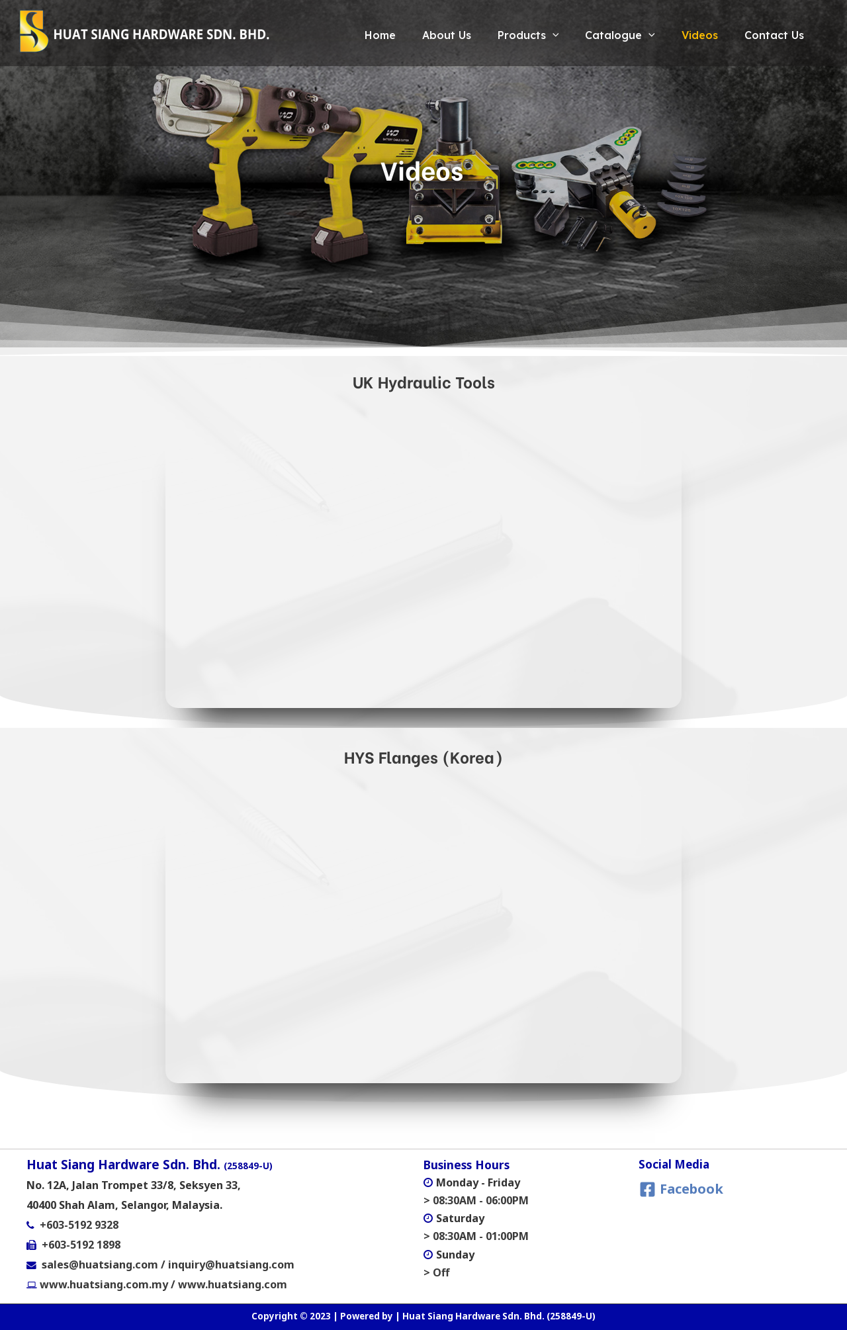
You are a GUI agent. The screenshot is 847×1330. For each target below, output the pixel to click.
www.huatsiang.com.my (102, 1284)
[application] (529, 35)
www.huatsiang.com (232, 1284)
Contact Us (771, 35)
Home (343, 35)
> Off (436, 1271)
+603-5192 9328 (79, 1225)
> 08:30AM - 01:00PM (476, 1236)
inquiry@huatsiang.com (231, 1264)
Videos (690, 35)
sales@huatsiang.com (101, 1264)
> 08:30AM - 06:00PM (476, 1200)
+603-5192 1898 (81, 1244)
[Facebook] (681, 1189)
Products (505, 35)
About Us (416, 35)
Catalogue (603, 35)
